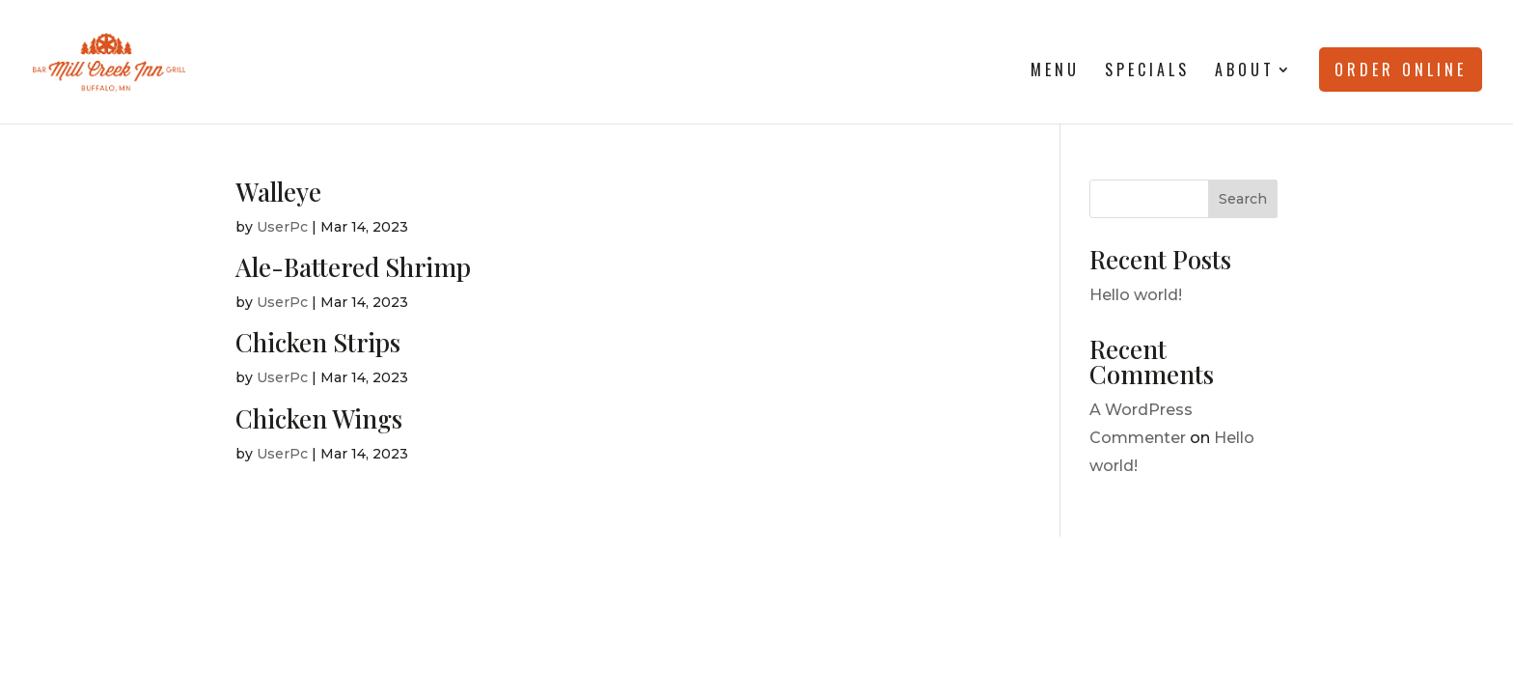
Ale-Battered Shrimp (353, 267)
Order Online (1400, 69)
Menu (1055, 72)
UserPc (282, 227)
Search (1243, 199)
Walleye (278, 191)
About (1245, 72)
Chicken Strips (317, 342)
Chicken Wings (318, 418)
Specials (1147, 72)
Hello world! (1135, 295)
